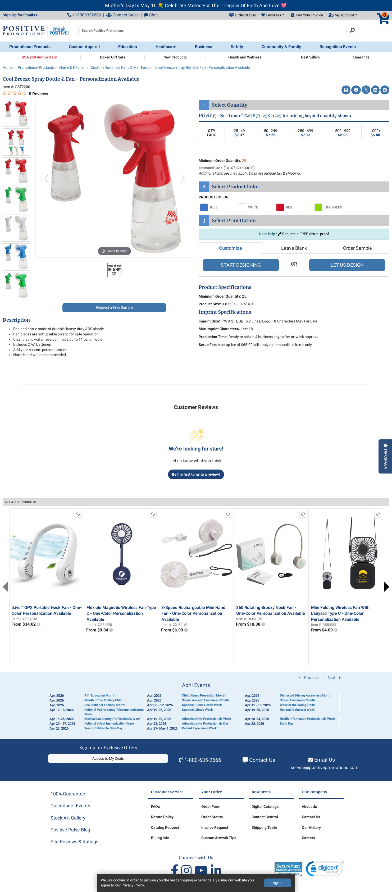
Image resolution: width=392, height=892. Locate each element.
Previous (5, 586)
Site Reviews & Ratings (74, 841)
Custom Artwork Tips (218, 838)
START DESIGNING (241, 265)
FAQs (155, 806)
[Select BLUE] (218, 207)
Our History (311, 827)
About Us (309, 806)
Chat (151, 14)
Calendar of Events (70, 805)
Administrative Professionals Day (205, 723)
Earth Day (286, 723)
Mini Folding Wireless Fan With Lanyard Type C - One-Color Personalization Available (340, 613)
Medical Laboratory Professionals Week (112, 719)
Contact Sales (122, 14)
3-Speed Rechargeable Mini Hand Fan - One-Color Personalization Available (193, 613)
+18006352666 (84, 14)
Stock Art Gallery (68, 818)
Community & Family (281, 46)
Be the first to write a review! (196, 474)
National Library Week (197, 710)
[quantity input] (212, 148)
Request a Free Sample (114, 307)
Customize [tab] (230, 248)
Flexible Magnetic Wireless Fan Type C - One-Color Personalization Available (121, 613)
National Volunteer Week (297, 710)
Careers (308, 838)
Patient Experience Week (199, 728)
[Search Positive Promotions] (212, 30)
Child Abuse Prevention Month (204, 695)
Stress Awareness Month (297, 700)
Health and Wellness (244, 57)
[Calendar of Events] (196, 706)
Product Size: (210, 304)
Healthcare (166, 46)
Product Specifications (225, 287)
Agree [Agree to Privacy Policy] (277, 883)
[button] (272, 15)
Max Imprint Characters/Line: (223, 329)
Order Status (212, 817)
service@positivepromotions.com (324, 767)
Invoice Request (214, 827)
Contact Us (262, 760)
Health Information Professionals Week (307, 719)
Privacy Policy (132, 885)
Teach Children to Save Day (103, 728)
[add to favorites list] (78, 514)
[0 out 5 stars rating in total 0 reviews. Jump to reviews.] (25, 94)
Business (203, 46)
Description (16, 320)
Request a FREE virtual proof (303, 234)
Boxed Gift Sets (112, 57)
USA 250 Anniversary (39, 57)
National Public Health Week (202, 705)
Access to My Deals (108, 758)
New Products (175, 57)
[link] (325, 870)
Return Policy (162, 817)
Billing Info (160, 838)
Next (386, 586)
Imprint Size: (209, 321)
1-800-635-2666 (202, 760)
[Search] (352, 30)
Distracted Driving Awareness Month (305, 695)
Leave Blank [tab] (294, 248)
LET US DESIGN (347, 265)
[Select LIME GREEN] (332, 207)
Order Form (210, 806)
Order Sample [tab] (357, 248)
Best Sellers (310, 57)
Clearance (361, 57)
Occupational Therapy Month (104, 705)
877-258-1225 (267, 115)
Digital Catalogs (265, 806)
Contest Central (265, 817)
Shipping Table (264, 827)
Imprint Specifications (225, 312)
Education (127, 46)
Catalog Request (165, 827)
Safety (237, 46)
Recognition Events (338, 46)
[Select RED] (294, 207)
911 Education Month (99, 695)
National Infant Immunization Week (109, 723)
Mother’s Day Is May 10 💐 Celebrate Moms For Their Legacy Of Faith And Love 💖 (196, 5)
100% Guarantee (68, 794)
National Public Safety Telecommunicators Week (114, 712)
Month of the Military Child (103, 700)
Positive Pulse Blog (70, 829)
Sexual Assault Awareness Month (205, 700)
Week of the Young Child (297, 705)
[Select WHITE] (256, 207)
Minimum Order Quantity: (222, 160)
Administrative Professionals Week (206, 719)
